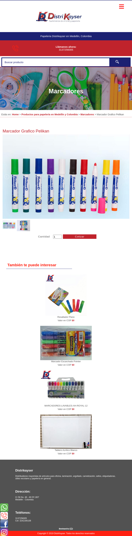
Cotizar (79, 236)
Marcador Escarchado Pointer (66, 361)
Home (15, 114)
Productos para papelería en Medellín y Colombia (49, 114)
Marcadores (87, 114)
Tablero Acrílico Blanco (66, 450)
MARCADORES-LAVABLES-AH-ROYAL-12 (66, 405)
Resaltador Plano (66, 317)
